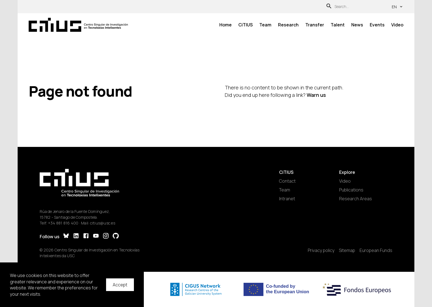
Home (225, 25)
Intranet (287, 199)
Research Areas (355, 199)
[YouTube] (96, 236)
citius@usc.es (102, 223)
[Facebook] (86, 236)
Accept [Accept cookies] (120, 285)
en (397, 6)
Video (397, 25)
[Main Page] (78, 25)
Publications (351, 190)
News (357, 25)
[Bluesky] (66, 236)
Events (377, 25)
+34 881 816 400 (63, 223)
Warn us (316, 95)
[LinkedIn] (76, 236)
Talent (338, 25)
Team (265, 25)
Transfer (314, 25)
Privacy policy (321, 250)
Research (288, 25)
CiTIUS (245, 25)
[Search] (329, 7)
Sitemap (347, 250)
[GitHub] (115, 236)
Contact (287, 181)
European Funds (376, 250)
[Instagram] (105, 236)
